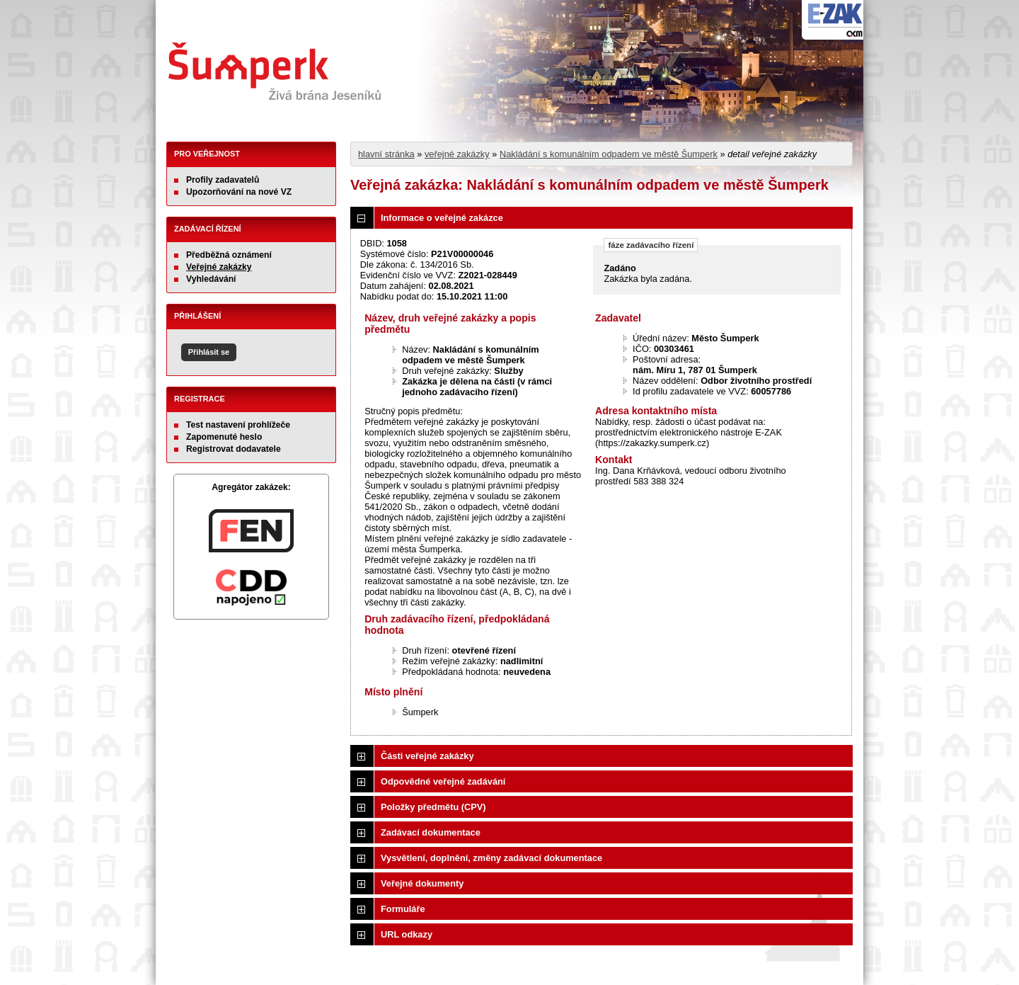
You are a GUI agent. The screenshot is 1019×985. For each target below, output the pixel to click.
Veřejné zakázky (219, 267)
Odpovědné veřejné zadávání (443, 781)
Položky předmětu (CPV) (433, 807)
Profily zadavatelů (222, 180)
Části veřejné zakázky (427, 756)
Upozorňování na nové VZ (239, 192)
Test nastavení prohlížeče (238, 425)
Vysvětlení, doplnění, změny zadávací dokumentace (491, 858)
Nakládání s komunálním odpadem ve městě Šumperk (609, 154)
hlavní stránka (386, 154)
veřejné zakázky (457, 154)
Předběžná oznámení (229, 255)
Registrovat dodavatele (233, 449)
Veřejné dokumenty (422, 883)
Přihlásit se (208, 352)
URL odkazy (406, 934)
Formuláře (403, 909)
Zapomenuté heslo (224, 437)
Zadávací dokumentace (430, 832)
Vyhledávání (211, 279)
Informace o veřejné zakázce (442, 217)
